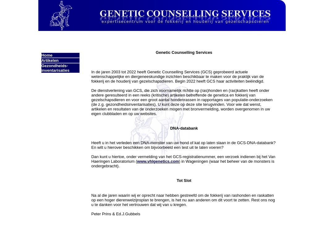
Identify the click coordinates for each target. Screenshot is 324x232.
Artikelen (50, 60)
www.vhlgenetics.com (158, 161)
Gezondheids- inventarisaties (55, 68)
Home (47, 55)
